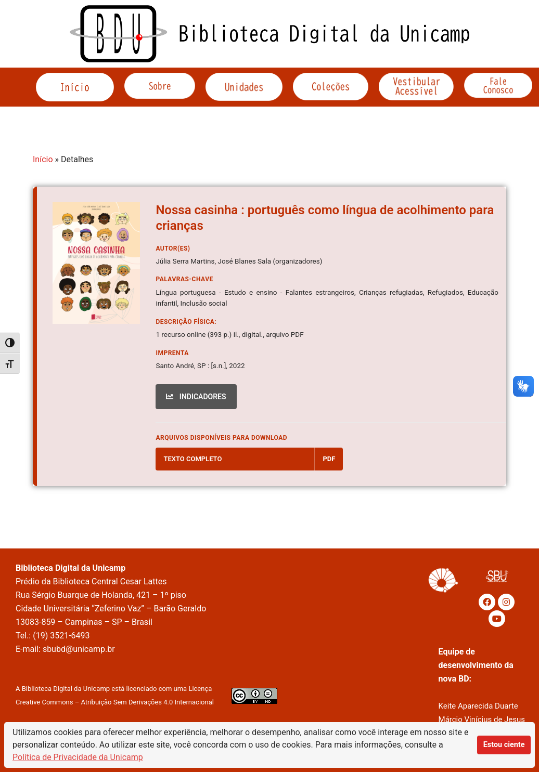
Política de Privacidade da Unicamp (77, 757)
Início (43, 159)
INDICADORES (196, 396)
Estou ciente (504, 744)
